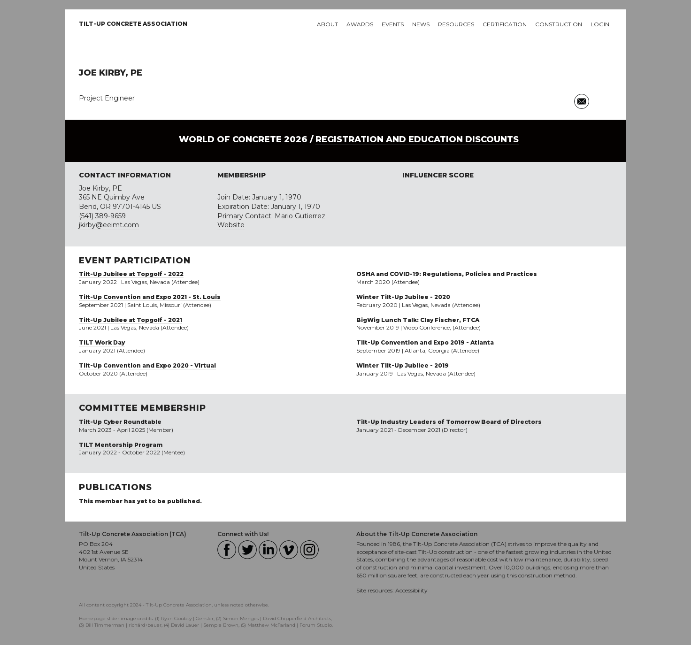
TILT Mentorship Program (120, 444)
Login (600, 24)
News (421, 24)
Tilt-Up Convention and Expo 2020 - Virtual (147, 365)
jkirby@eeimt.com (109, 225)
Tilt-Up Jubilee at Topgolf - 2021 (130, 319)
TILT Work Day (102, 342)
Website (231, 225)
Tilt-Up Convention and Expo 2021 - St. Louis (150, 296)
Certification (505, 24)
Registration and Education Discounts (417, 139)
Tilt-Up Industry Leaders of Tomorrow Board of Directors (449, 421)
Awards (359, 24)
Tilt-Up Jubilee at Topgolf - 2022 (131, 273)
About (327, 24)
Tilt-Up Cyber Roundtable (120, 421)
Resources (456, 24)
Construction (558, 24)
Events (393, 24)
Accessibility (411, 590)
